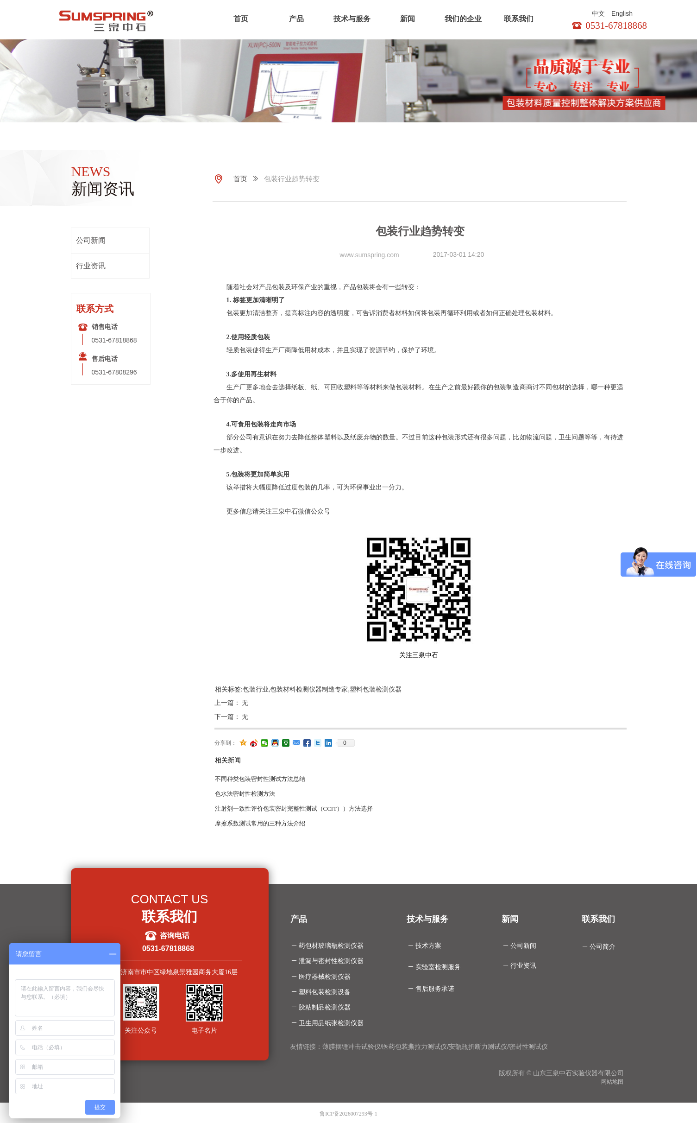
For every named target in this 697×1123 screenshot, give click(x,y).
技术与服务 (351, 19)
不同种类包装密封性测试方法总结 (260, 778)
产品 (296, 19)
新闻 (407, 19)
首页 (240, 19)
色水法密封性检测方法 (245, 793)
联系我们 (519, 19)
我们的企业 (463, 19)
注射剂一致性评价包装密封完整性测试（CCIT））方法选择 (294, 808)
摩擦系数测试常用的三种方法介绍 (260, 823)
